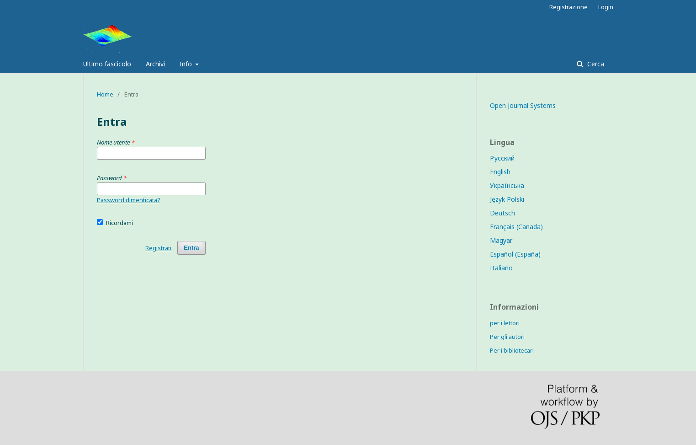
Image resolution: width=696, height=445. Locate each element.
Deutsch (502, 213)
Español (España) (515, 254)
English (500, 171)
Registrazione (568, 7)
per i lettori (505, 323)
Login (605, 7)
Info (187, 63)
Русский (502, 158)
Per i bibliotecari (512, 350)
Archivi (155, 63)
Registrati (158, 248)
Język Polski (507, 199)
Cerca (594, 63)
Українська (507, 185)
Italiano (501, 267)
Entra (191, 247)
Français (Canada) (516, 226)
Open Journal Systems (523, 105)
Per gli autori (507, 336)
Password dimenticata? (128, 200)
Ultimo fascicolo (107, 63)
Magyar (501, 240)
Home (105, 94)
